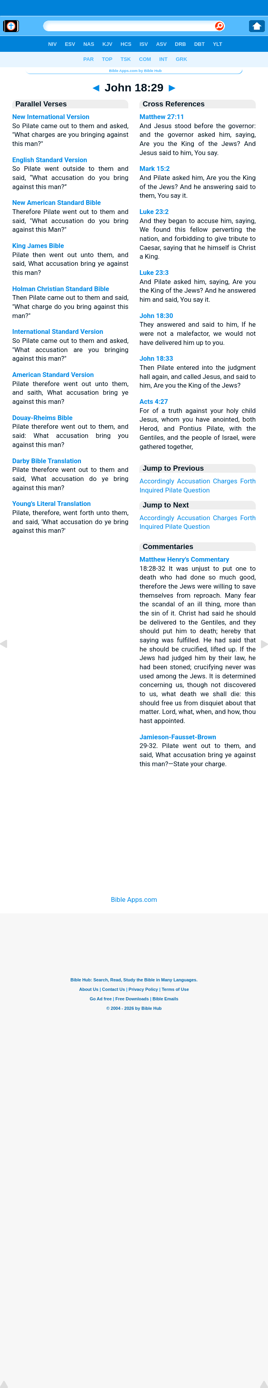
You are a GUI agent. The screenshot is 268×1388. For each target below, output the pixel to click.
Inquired (151, 490)
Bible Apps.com (134, 899)
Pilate (173, 490)
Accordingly (156, 481)
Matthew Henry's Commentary (184, 559)
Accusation (193, 481)
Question (197, 490)
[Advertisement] (134, 830)
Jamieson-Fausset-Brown (177, 737)
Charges (225, 481)
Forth (248, 481)
